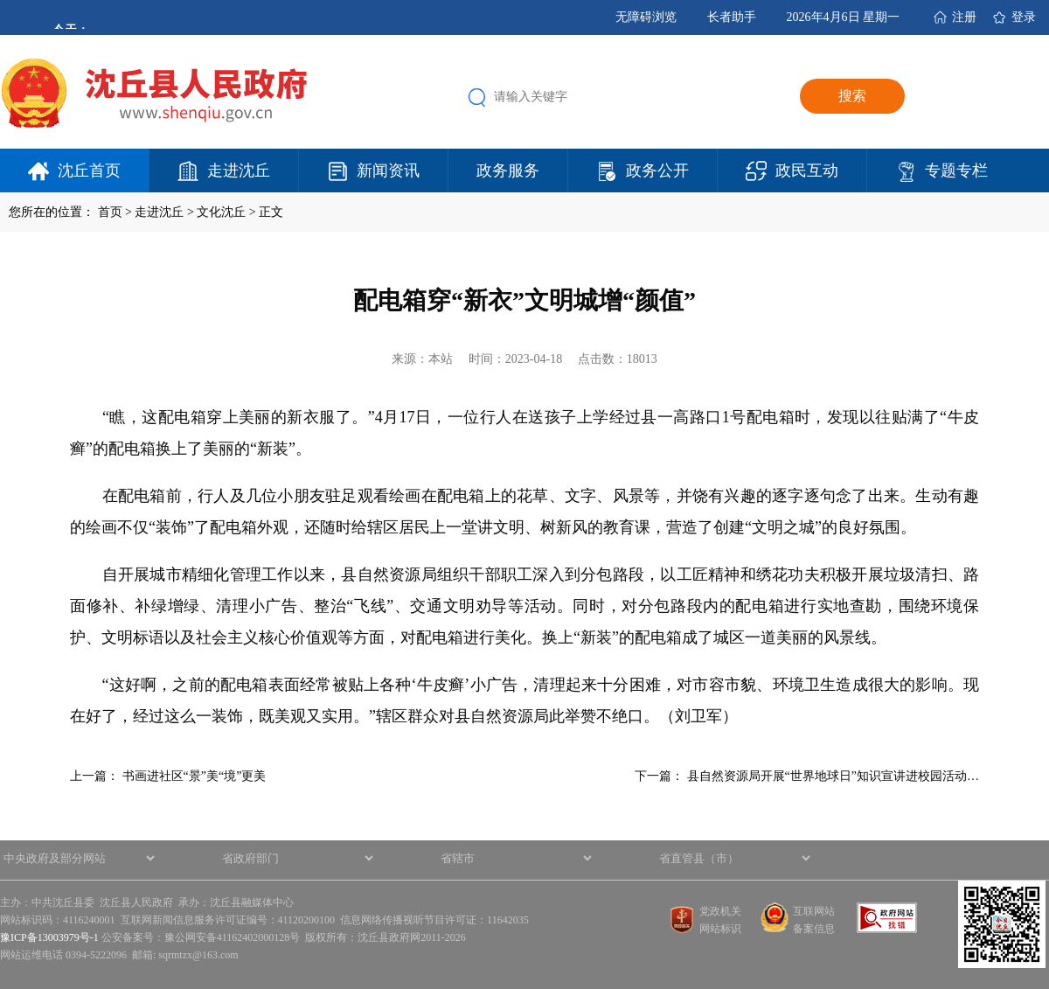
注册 (964, 17)
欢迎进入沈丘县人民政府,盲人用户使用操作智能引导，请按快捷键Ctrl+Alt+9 (0, 0)
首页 (110, 212)
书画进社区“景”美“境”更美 (194, 776)
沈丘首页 (89, 170)
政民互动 (806, 170)
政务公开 (657, 170)
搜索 (852, 95)
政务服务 (507, 170)
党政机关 (720, 911)
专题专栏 (956, 170)
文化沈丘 (221, 212)
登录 (1023, 17)
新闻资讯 (388, 170)
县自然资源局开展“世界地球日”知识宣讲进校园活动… (833, 776)
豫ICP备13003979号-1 (49, 937)
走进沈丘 (238, 170)
